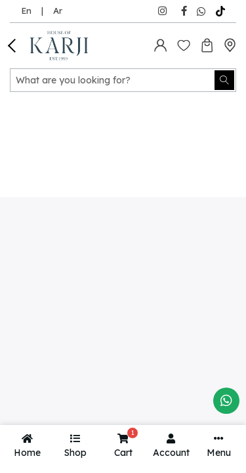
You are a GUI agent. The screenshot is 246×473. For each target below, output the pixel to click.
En (26, 10)
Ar (57, 10)
